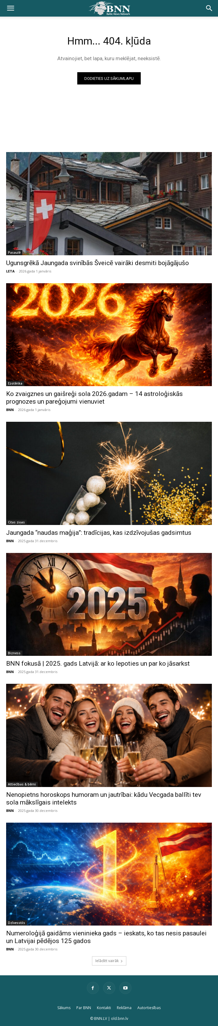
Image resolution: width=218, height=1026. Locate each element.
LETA (10, 271)
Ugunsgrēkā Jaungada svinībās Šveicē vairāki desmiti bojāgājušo (97, 263)
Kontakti (104, 1007)
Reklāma (124, 1007)
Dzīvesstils (16, 923)
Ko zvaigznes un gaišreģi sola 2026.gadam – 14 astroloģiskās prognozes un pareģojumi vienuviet (94, 397)
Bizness (14, 653)
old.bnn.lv (119, 1018)
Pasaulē (14, 252)
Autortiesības (149, 1007)
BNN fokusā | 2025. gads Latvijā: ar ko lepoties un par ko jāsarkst (98, 663)
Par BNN (83, 1007)
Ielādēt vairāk (109, 960)
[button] (10, 8)
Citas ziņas (16, 522)
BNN (10, 409)
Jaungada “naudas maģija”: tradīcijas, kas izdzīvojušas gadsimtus (98, 532)
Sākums (64, 1007)
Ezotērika (15, 383)
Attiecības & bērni (22, 784)
